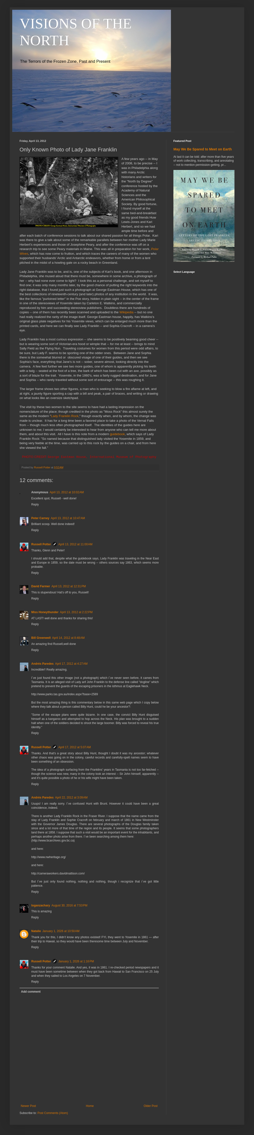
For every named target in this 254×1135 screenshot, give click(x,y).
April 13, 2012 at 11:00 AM (75, 544)
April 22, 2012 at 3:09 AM (71, 797)
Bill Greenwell (41, 638)
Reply (35, 504)
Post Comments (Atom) (52, 1113)
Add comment (31, 992)
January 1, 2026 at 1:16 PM (76, 961)
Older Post (151, 1106)
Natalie (36, 931)
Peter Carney (40, 518)
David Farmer (40, 586)
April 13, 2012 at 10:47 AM (68, 518)
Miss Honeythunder (44, 612)
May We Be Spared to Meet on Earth (202, 149)
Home (90, 1106)
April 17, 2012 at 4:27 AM (71, 663)
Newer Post (28, 1106)
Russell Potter (41, 544)
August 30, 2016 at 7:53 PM (69, 905)
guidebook (117, 434)
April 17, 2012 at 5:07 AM (74, 747)
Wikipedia (126, 312)
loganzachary (40, 905)
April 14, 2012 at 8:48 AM (68, 638)
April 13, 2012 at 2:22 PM (76, 612)
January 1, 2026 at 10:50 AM (60, 931)
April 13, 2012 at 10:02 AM (67, 492)
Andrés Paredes (42, 663)
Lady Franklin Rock (65, 416)
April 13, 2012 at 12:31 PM (69, 586)
